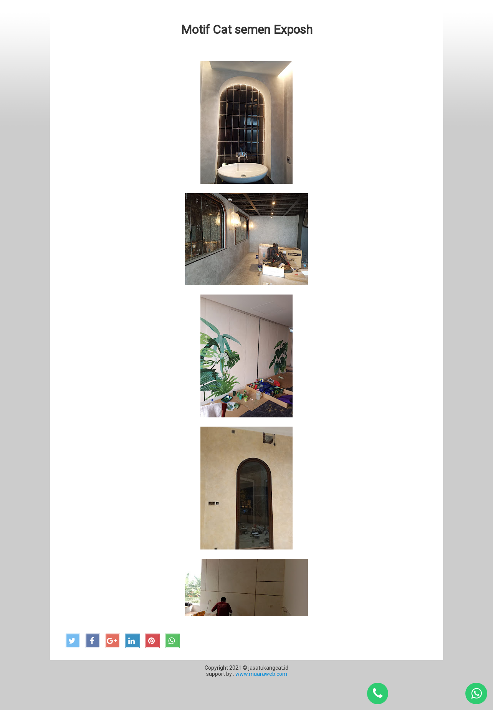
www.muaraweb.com (260, 674)
